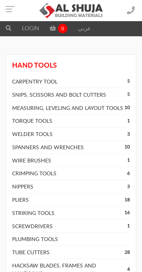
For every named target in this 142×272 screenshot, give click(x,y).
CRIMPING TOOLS (34, 173)
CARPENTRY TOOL (35, 81)
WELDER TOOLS (32, 134)
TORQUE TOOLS (32, 120)
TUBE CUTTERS (31, 252)
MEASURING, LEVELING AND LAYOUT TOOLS (67, 107)
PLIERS (20, 199)
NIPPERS (22, 186)
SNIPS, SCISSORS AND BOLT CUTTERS (59, 94)
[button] (8, 28)
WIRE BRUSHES (31, 160)
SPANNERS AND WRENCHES (48, 147)
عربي (84, 28)
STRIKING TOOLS (33, 212)
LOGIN (30, 28)
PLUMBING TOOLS (35, 239)
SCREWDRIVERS (32, 226)
